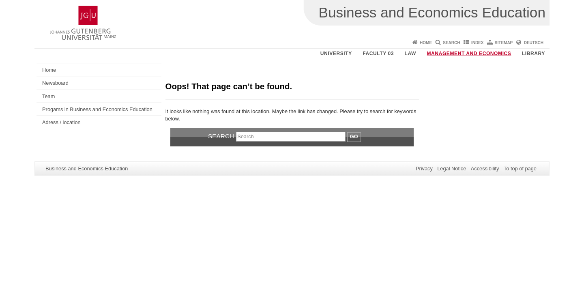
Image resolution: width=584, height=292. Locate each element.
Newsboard (55, 83)
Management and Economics (469, 53)
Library (533, 53)
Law (410, 53)
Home (426, 43)
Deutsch (533, 43)
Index (477, 43)
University (336, 53)
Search (451, 43)
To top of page (520, 168)
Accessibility (485, 168)
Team (48, 96)
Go (354, 136)
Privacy (424, 168)
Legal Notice (451, 168)
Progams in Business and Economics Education (97, 109)
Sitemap (504, 43)
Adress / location (61, 122)
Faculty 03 (378, 53)
